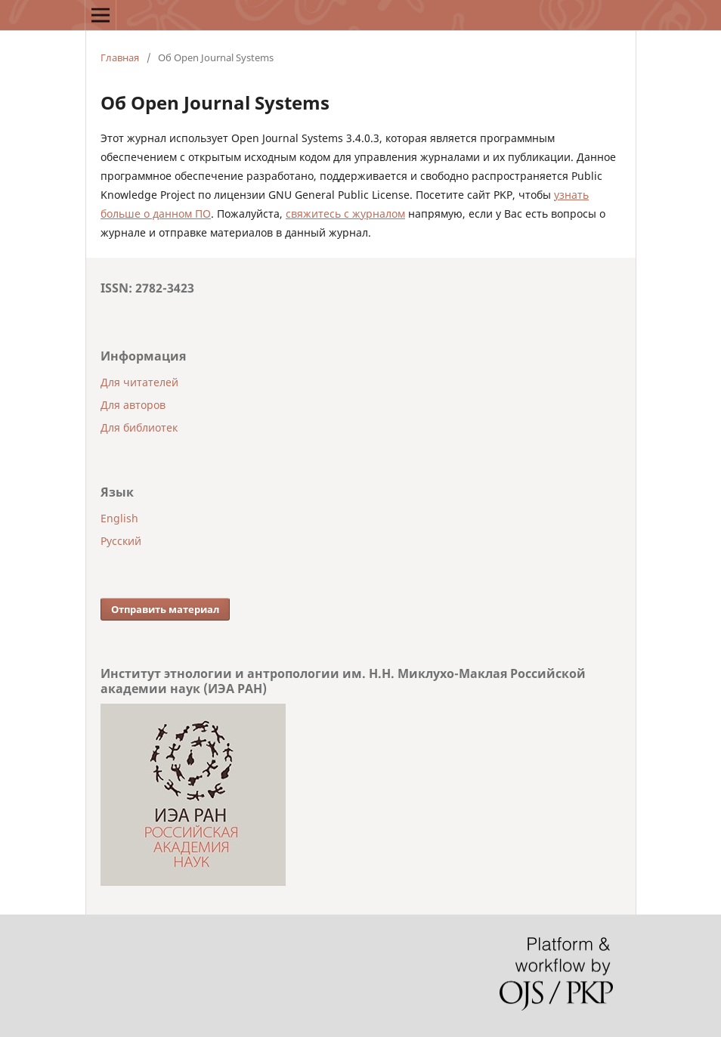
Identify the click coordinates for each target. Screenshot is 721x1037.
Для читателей (139, 382)
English (119, 518)
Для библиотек (139, 427)
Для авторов (133, 405)
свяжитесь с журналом (345, 213)
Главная (120, 57)
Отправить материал (165, 609)
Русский (121, 541)
